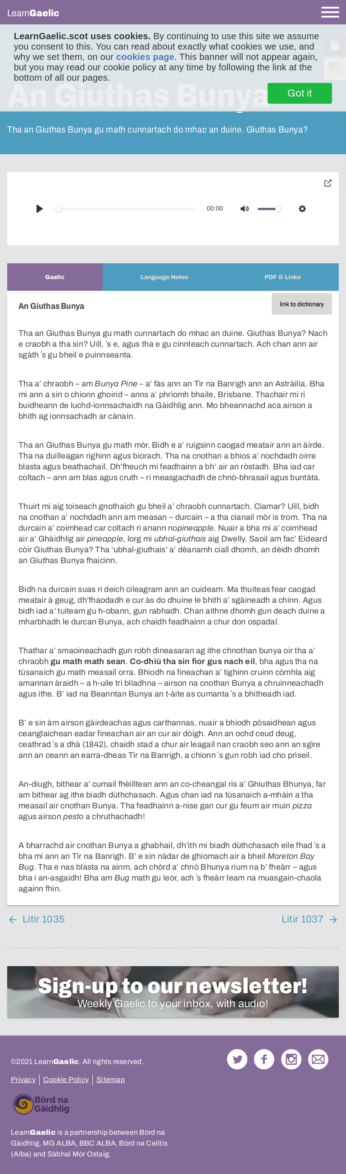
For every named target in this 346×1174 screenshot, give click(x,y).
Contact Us (318, 1059)
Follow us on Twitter (237, 1059)
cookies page (145, 57)
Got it (299, 93)
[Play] (39, 209)
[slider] (126, 209)
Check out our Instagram (291, 1059)
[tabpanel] (173, 598)
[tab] (55, 277)
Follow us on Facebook (264, 1059)
